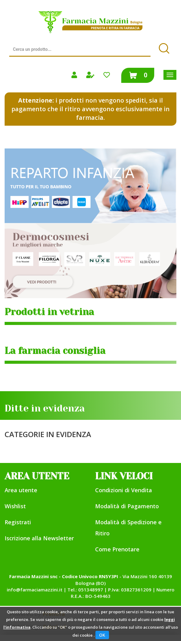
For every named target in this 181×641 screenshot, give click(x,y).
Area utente (21, 490)
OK (102, 635)
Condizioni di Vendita (123, 490)
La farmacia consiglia (55, 351)
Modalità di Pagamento (127, 506)
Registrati (18, 522)
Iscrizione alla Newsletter (39, 538)
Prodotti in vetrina (49, 312)
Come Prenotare (117, 549)
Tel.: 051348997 (85, 589)
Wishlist (15, 506)
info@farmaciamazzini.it (34, 589)
